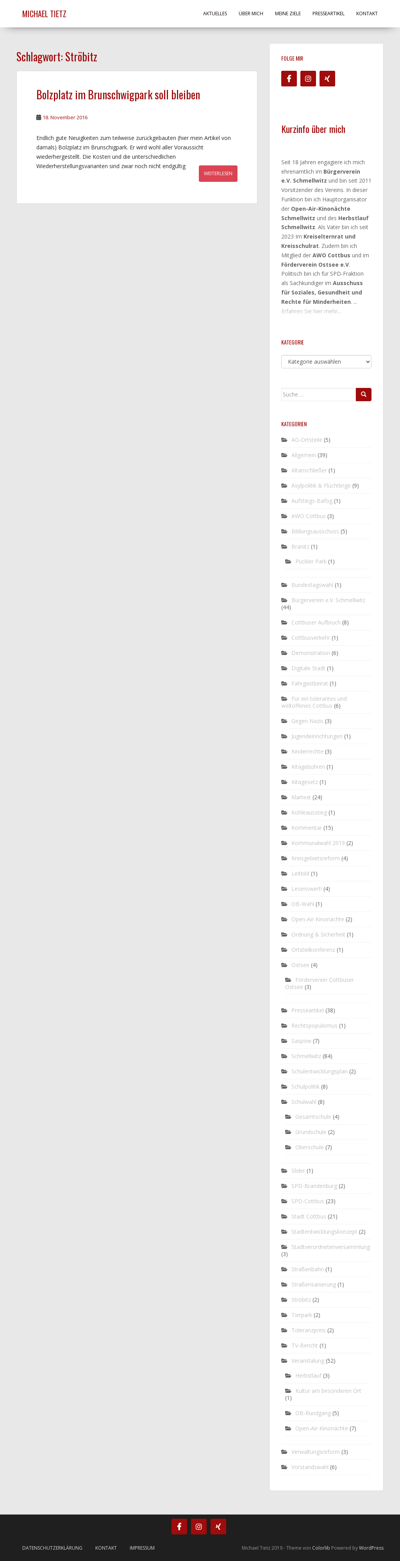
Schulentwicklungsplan (319, 1071)
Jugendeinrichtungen (317, 736)
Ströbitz (301, 1299)
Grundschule (311, 1132)
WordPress (371, 1548)
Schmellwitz (306, 1056)
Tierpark (301, 1315)
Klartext (301, 797)
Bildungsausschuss (315, 531)
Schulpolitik (305, 1086)
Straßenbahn (307, 1269)
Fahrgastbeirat (309, 683)
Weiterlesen (218, 173)
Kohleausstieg (309, 812)
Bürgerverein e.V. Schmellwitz (328, 600)
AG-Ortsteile (306, 439)
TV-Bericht (304, 1345)
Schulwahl (303, 1101)
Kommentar (306, 827)
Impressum (142, 1548)
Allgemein (303, 455)
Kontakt (367, 13)
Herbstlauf (308, 1375)
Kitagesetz (304, 782)
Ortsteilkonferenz (313, 949)
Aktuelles (215, 13)
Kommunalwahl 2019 (318, 843)
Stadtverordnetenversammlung (330, 1247)
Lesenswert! (306, 888)
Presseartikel (328, 13)
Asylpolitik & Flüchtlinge (321, 485)
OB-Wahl (302, 904)
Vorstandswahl (310, 1467)
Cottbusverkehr (310, 637)
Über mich (251, 13)
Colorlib (321, 1548)
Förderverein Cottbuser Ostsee (319, 983)
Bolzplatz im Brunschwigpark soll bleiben (118, 94)
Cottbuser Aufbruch (316, 622)
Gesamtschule (313, 1116)
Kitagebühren (308, 766)
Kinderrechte (307, 751)
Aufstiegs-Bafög (311, 500)
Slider (298, 1170)
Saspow (301, 1040)
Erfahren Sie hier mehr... (311, 311)
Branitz (300, 546)
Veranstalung (307, 1360)
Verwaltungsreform (315, 1451)
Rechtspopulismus (314, 1025)
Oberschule (309, 1147)
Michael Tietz (44, 14)
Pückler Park (311, 561)
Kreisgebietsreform (315, 858)
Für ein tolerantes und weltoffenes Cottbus (314, 702)
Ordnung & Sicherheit (318, 934)
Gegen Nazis (307, 721)
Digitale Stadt (308, 668)
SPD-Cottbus (307, 1201)
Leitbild (300, 873)
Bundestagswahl (312, 585)
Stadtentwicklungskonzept (324, 1231)
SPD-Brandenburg (314, 1186)
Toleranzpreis (308, 1330)
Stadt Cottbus (308, 1216)
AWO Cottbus (308, 516)
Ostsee (300, 965)
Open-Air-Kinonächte (317, 919)
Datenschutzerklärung (52, 1548)
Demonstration (310, 653)
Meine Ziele (288, 13)
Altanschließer (309, 470)
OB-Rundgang (313, 1413)
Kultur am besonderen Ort (328, 1390)
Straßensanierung (313, 1284)
